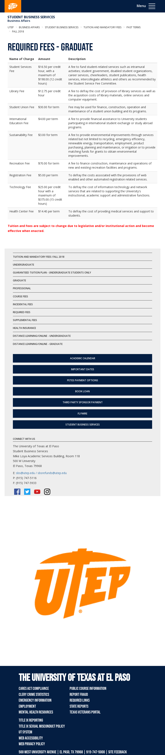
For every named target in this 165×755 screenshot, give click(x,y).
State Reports (79, 706)
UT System (25, 732)
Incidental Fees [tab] (23, 304)
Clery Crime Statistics (34, 694)
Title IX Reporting (31, 720)
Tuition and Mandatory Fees (102, 27)
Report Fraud (79, 694)
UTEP (11, 27)
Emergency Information (35, 700)
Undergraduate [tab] (23, 264)
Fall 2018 (17, 31)
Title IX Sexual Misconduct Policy (42, 726)
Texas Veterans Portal (85, 712)
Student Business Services (31, 17)
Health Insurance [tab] (24, 328)
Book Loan (82, 391)
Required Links (80, 700)
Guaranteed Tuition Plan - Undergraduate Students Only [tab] (52, 272)
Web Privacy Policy (32, 744)
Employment (27, 706)
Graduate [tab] (19, 280)
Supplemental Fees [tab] (25, 320)
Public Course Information (88, 688)
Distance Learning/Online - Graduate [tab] (38, 344)
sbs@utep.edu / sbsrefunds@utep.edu (41, 473)
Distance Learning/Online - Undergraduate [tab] (42, 336)
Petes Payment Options (82, 380)
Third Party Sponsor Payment (83, 402)
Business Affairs (18, 21)
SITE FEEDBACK (117, 752)
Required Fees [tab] (21, 312)
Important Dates (82, 369)
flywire (82, 413)
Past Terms (133, 27)
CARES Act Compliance (34, 688)
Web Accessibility (31, 738)
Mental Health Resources (36, 712)
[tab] (82, 257)
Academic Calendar (82, 358)
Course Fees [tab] (20, 296)
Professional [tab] (22, 288)
